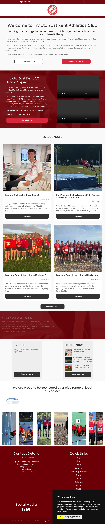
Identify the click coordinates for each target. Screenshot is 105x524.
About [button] (79, 461)
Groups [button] (78, 468)
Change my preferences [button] (72, 517)
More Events (27, 374)
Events (79, 478)
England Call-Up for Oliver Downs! (81, 351)
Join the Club (28, 61)
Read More (27, 216)
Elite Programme (79, 471)
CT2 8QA (28, 471)
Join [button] (79, 464)
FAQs (78, 485)
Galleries (78, 482)
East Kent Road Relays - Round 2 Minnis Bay (83, 366)
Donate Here (27, 120)
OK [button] (60, 517)
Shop (78, 489)
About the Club (76, 61)
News (78, 475)
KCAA (57, 54)
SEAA (66, 54)
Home (79, 457)
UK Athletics (50, 54)
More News (78, 374)
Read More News (52, 306)
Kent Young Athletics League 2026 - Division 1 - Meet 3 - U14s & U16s (82, 359)
